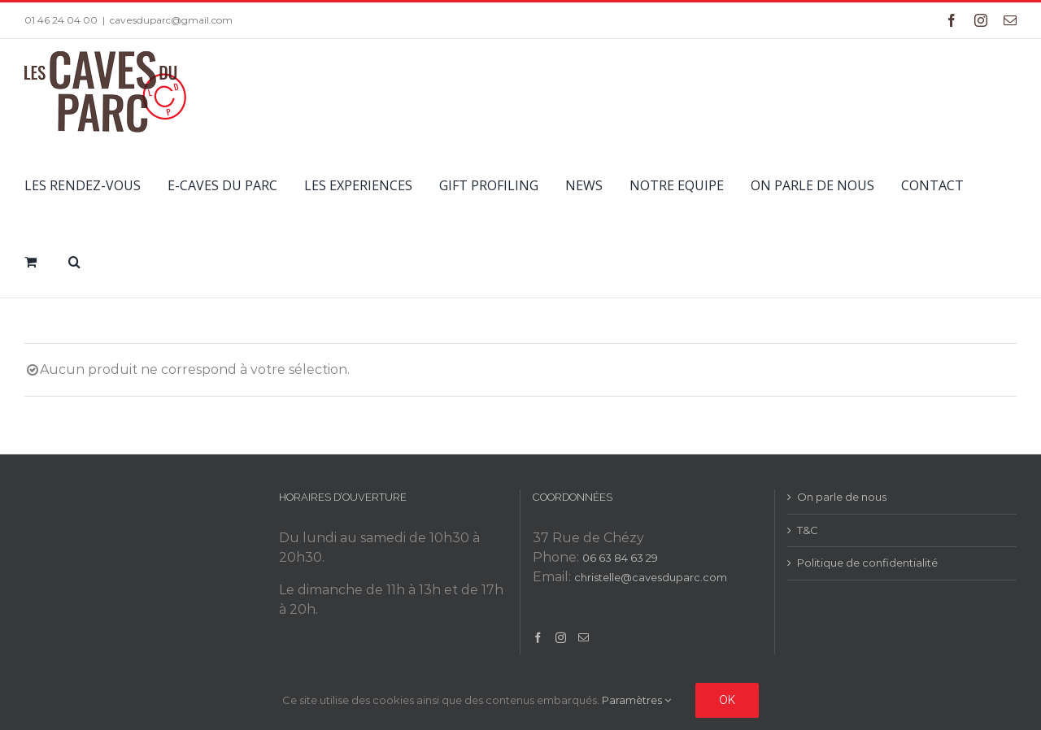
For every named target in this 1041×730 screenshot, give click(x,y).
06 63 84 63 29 (620, 557)
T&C (807, 530)
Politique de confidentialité (867, 562)
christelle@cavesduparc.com (650, 577)
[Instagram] (560, 637)
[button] (74, 259)
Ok (727, 699)
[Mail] (583, 637)
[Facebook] (538, 637)
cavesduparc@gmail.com (171, 20)
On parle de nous (841, 496)
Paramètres (636, 699)
